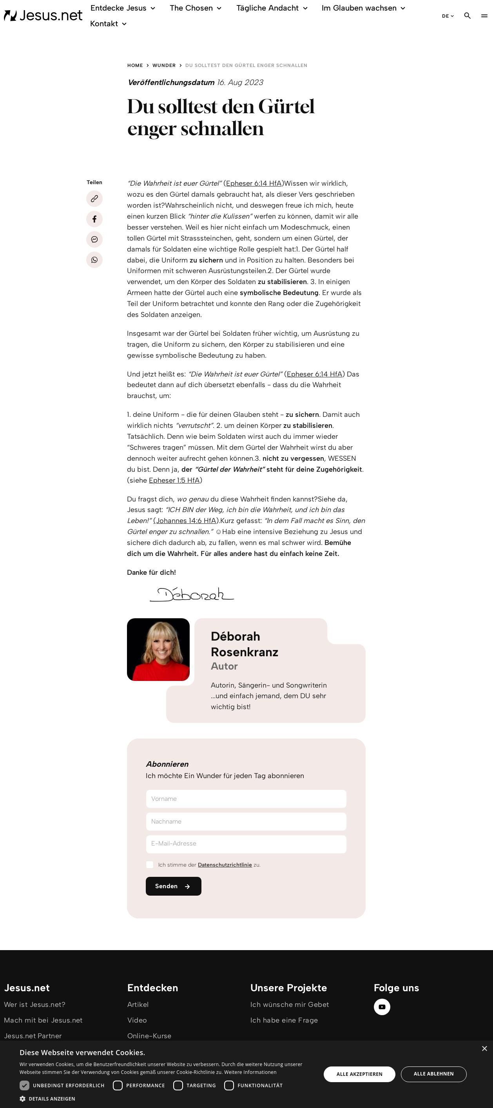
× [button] (484, 1049)
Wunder (164, 65)
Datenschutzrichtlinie (225, 865)
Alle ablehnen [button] (434, 1073)
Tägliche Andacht (273, 8)
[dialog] (246, 1074)
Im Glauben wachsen (365, 8)
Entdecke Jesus (124, 8)
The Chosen (197, 8)
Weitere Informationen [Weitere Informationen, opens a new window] (250, 1072)
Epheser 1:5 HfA (174, 480)
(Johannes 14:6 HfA (184, 520)
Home (135, 65)
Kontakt (109, 24)
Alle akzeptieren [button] (360, 1074)
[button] (166, 1098)
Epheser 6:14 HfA (253, 183)
